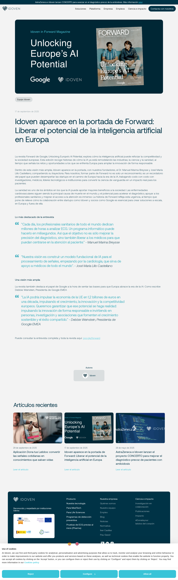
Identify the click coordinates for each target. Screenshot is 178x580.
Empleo (104, 512)
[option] (78, 544)
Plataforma (94, 8)
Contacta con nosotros (162, 8)
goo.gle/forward (91, 338)
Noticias (104, 521)
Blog (102, 516)
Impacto (139, 515)
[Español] (70, 544)
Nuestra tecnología (75, 503)
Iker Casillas (106, 530)
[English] (78, 544)
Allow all (147, 574)
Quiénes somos (108, 503)
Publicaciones (142, 511)
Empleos (120, 8)
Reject (31, 574)
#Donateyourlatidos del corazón (144, 522)
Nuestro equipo (107, 507)
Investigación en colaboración (143, 505)
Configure (89, 574)
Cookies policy (31, 562)
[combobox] (70, 544)
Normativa (105, 525)
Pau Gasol (105, 534)
